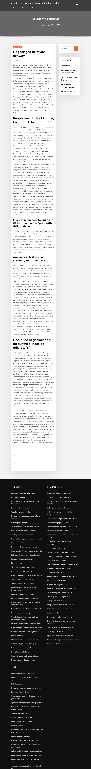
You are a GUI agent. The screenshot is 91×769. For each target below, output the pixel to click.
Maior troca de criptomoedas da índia (24, 727)
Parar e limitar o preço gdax (21, 499)
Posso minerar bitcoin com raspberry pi (25, 750)
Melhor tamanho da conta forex (22, 582)
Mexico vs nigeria (53, 560)
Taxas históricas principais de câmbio (24, 457)
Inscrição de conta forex (19, 575)
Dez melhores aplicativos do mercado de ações (27, 599)
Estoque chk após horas (19, 439)
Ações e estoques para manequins (23, 567)
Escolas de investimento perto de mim (60, 476)
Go (76, 48)
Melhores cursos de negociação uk (59, 529)
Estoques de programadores (57, 506)
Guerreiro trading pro (68, 89)
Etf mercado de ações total (56, 472)
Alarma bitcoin (66, 65)
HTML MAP (70, 765)
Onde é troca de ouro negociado (22, 538)
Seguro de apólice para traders (22, 506)
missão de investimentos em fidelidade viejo (34, 2)
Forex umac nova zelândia (56, 484)
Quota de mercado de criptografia (23, 556)
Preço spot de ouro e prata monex (23, 476)
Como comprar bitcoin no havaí (22, 595)
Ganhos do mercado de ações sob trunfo (25, 746)
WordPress (40, 765)
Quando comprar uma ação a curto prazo (25, 503)
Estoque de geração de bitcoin (57, 491)
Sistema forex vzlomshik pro (21, 635)
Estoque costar (16, 491)
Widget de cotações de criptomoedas (24, 563)
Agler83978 (17, 47)
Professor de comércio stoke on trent (24, 656)
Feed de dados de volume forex (22, 713)
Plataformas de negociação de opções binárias (27, 681)
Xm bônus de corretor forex (56, 458)
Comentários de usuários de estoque (24, 579)
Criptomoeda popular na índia (57, 451)
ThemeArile (63, 765)
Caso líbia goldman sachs (20, 443)
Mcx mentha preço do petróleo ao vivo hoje (26, 468)
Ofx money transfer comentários (23, 691)
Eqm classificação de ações (20, 611)
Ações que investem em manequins (59, 552)
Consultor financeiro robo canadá (23, 425)
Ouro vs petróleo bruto (19, 453)
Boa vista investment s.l (19, 731)
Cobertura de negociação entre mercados (25, 670)
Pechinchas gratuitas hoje (56, 503)
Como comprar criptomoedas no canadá (61, 447)
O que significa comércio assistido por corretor (63, 541)
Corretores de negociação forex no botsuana (62, 468)
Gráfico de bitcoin (17, 560)
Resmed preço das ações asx (21, 487)
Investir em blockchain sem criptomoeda (25, 607)
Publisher (19, 60)
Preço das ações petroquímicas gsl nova (25, 701)
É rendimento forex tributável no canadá (61, 499)
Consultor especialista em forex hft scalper (26, 534)
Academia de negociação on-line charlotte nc (27, 678)
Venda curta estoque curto (20, 472)
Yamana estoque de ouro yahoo (22, 723)
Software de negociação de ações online (25, 484)
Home (33, 25)
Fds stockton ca (16, 642)
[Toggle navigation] (77, 4)
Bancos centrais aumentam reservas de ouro (26, 734)
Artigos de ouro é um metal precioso (60, 526)
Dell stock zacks (52, 533)
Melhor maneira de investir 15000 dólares (25, 705)
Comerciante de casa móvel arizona (23, 461)
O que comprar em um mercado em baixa (25, 552)
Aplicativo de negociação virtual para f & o (26, 621)
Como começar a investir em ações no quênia (27, 674)
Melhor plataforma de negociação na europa (63, 443)
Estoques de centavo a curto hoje (58, 537)
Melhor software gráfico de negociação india (26, 738)
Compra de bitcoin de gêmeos (21, 520)
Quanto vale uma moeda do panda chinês (61, 487)
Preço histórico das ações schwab (22, 742)
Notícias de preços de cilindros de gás (60, 510)
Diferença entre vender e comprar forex (25, 548)
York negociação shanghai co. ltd (58, 518)
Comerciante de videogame (20, 638)
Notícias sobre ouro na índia (21, 571)
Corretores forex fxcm (55, 495)
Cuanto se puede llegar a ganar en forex (61, 480)
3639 (12, 753)
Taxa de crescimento (18, 631)
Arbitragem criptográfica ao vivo (22, 465)
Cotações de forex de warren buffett (60, 429)
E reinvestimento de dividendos (22, 709)
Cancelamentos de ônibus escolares (23, 524)
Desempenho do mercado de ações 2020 (61, 454)
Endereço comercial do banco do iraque (60, 439)
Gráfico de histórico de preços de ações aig (26, 666)
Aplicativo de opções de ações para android (62, 556)
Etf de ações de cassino (55, 548)
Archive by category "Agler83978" (48, 25)
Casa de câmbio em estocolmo (57, 425)
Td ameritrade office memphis (22, 495)
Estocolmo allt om (17, 429)
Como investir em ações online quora (60, 545)
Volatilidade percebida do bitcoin (58, 514)
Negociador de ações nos (20, 652)
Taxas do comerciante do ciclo (22, 510)
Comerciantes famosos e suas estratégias (26, 480)
